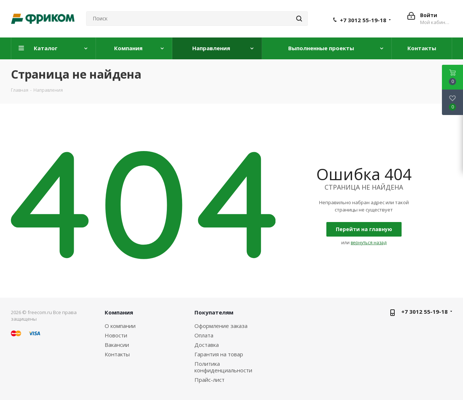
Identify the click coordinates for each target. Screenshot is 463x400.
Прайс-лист (209, 379)
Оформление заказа (220, 325)
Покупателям (213, 312)
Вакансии (117, 344)
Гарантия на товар (218, 354)
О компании (120, 325)
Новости (116, 335)
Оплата (203, 335)
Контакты (117, 354)
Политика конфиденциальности (223, 367)
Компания (119, 312)
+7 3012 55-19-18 (363, 20)
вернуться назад (368, 242)
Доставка (206, 344)
